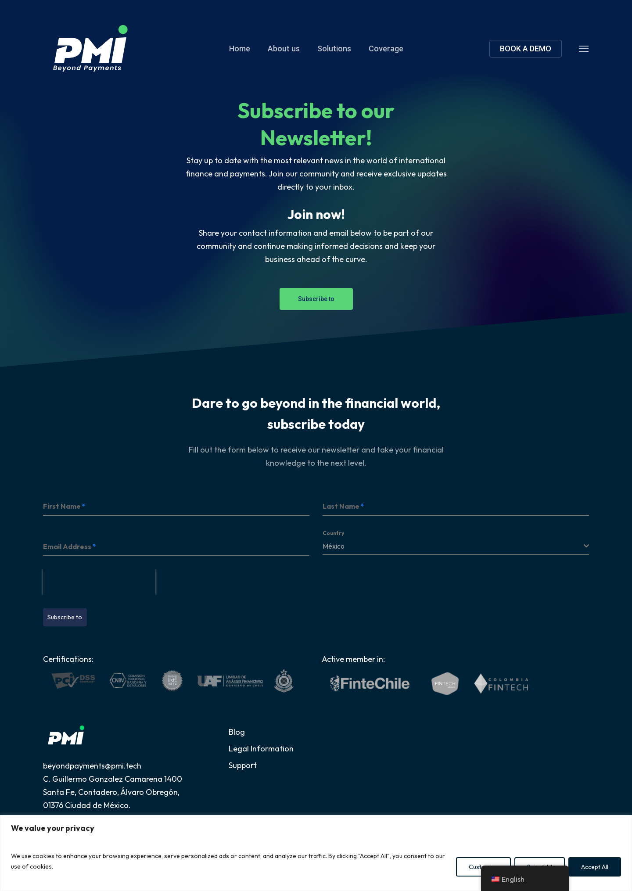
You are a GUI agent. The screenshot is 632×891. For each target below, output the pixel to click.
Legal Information (261, 749)
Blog (237, 732)
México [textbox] (334, 546)
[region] (316, 853)
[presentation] (99, 582)
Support (243, 765)
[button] (584, 48)
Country (333, 533)
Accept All (594, 867)
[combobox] (456, 546)
